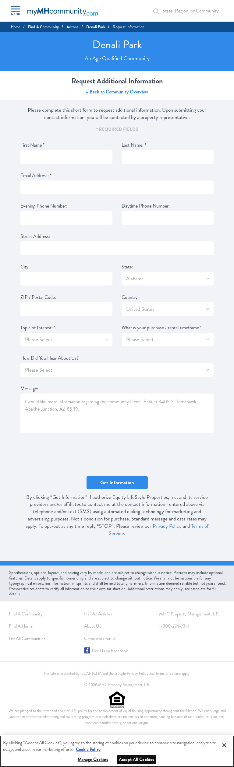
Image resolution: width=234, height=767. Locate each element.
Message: (29, 388)
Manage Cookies (93, 759)
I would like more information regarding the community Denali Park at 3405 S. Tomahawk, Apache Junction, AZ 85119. (117, 413)
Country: (130, 297)
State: (127, 266)
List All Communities (27, 638)
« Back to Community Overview (117, 91)
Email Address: (35, 175)
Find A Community (43, 27)
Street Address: (35, 236)
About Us (92, 626)
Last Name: (134, 145)
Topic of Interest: (37, 327)
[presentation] (66, 455)
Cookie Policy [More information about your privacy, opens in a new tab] (88, 749)
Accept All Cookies (136, 759)
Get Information (117, 482)
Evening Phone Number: (43, 206)
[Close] (224, 745)
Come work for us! (100, 638)
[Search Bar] (159, 11)
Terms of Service (168, 673)
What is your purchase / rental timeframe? (161, 327)
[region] (117, 751)
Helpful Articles (98, 614)
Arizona (72, 27)
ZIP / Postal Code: (38, 297)
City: (25, 266)
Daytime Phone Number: (146, 206)
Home (15, 27)
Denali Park (95, 27)
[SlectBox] (208, 278)
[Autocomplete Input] (186, 11)
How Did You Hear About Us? (49, 358)
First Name (32, 145)
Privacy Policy (167, 526)
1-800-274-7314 (174, 626)
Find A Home (21, 626)
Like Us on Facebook (110, 650)
